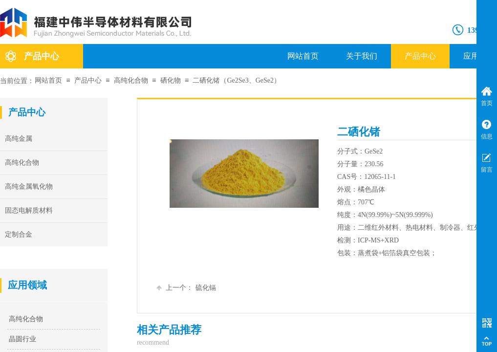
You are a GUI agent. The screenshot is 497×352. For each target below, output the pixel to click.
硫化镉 (186, 288)
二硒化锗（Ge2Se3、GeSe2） (237, 80)
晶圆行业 (22, 339)
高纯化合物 (131, 80)
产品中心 (420, 56)
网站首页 (303, 56)
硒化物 (170, 80)
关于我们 (361, 56)
